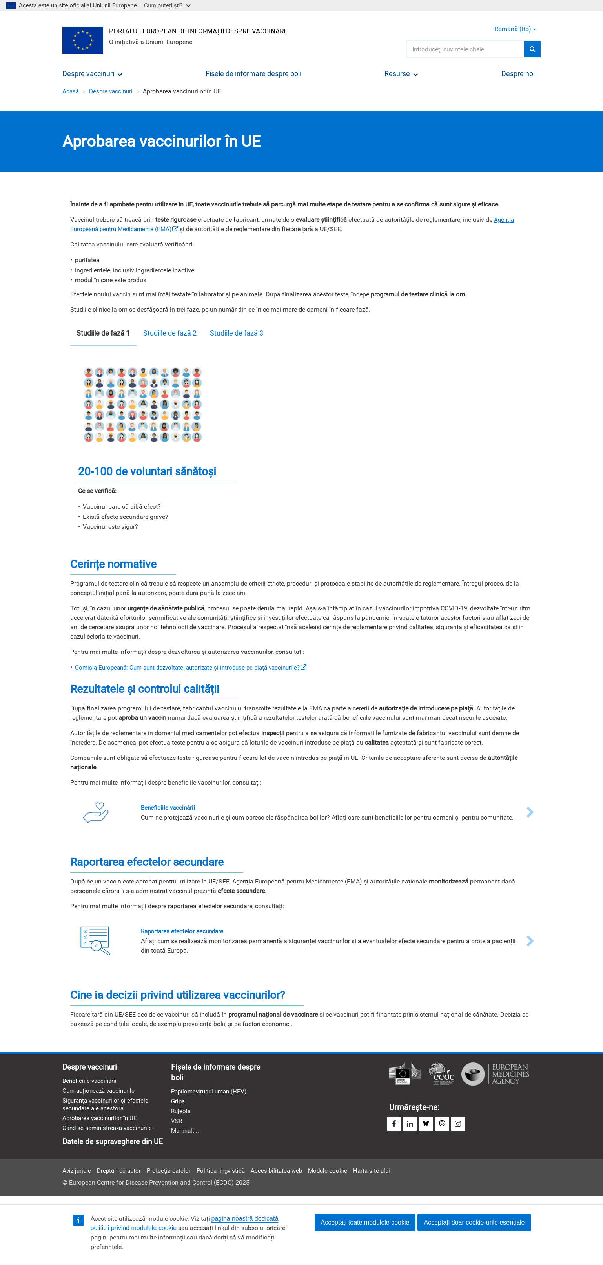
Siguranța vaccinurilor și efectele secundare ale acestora (107, 1107)
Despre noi (518, 73)
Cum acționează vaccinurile (100, 1093)
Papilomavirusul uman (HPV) (211, 1093)
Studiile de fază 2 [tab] (170, 333)
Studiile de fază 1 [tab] (103, 333)
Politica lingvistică (227, 1176)
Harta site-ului (383, 1176)
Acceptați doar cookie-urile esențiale (474, 1222)
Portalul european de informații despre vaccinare (205, 30)
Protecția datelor (173, 1176)
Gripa (178, 1104)
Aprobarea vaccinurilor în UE (101, 1122)
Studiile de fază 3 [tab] (236, 333)
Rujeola (181, 1114)
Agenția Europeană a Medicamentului (495, 1075)
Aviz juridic (77, 1176)
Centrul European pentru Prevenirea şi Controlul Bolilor (441, 1075)
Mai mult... (185, 1135)
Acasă (71, 91)
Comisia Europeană (405, 1075)
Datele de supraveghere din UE (115, 1147)
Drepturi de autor (121, 1176)
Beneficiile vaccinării (90, 1082)
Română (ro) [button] (515, 29)
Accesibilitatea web (285, 1176)
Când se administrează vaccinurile (109, 1132)
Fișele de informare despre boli (253, 73)
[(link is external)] (197, 667)
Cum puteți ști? (167, 5)
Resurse (401, 73)
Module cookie (338, 1176)
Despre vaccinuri (92, 73)
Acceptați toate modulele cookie (365, 1222)
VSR (177, 1124)
